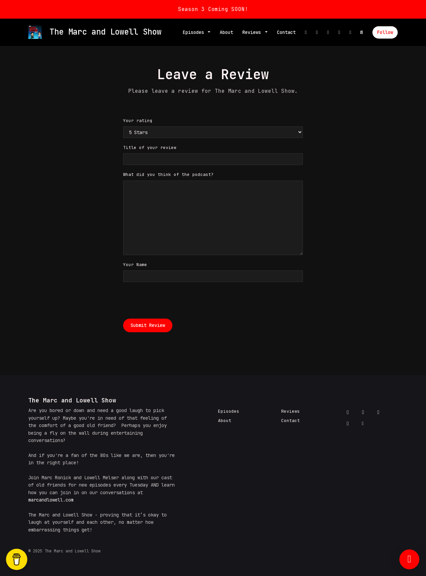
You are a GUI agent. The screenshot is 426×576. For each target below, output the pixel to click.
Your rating (137, 120)
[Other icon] (363, 423)
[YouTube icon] (347, 423)
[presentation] (173, 300)
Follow (385, 32)
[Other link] (350, 32)
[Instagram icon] (378, 412)
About (226, 32)
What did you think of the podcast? (168, 174)
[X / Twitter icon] (363, 412)
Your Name (135, 264)
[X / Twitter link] (317, 32)
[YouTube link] (339, 32)
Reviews (253, 32)
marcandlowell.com (51, 500)
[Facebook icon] (347, 412)
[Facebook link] (306, 32)
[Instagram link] (328, 32)
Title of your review (149, 147)
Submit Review (147, 325)
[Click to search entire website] (361, 32)
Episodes (195, 32)
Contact (286, 32)
